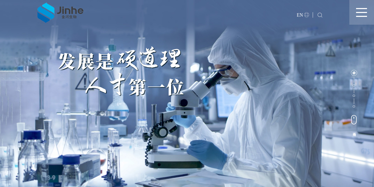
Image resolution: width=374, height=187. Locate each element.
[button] (354, 73)
